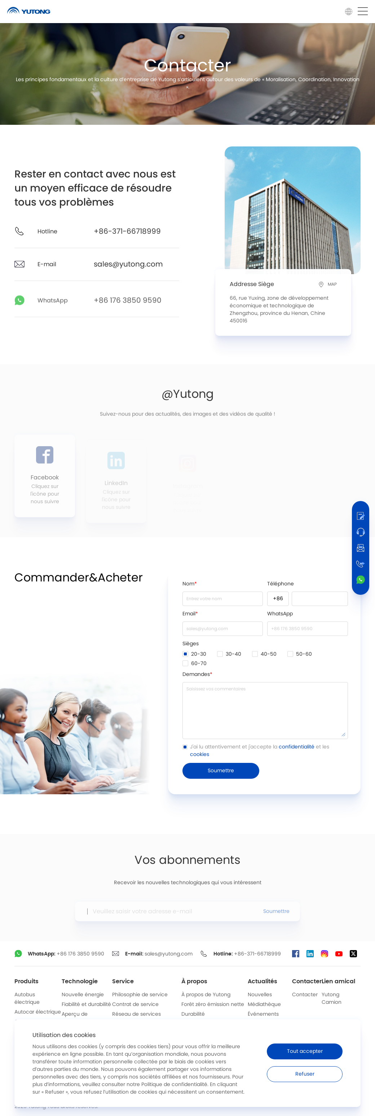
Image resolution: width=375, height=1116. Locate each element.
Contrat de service (135, 1004)
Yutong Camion (331, 998)
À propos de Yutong (205, 994)
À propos (194, 981)
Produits (26, 981)
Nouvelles (260, 994)
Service (123, 981)
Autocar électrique (37, 1012)
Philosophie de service (140, 994)
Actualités (262, 981)
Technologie (80, 981)
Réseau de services (136, 1014)
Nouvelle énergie (83, 994)
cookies (199, 754)
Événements (263, 1014)
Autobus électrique (27, 998)
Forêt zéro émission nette (212, 1004)
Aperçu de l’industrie (75, 1018)
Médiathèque (264, 1004)
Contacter (307, 981)
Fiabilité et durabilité (86, 1004)
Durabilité (193, 1014)
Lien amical (338, 981)
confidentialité (296, 747)
